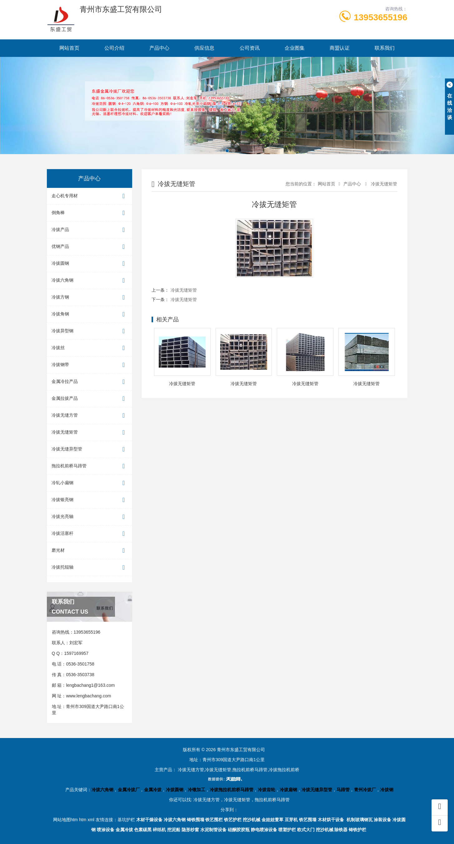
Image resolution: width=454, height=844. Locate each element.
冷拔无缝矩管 (90, 432)
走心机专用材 (90, 196)
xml (90, 819)
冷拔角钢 (90, 314)
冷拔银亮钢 (90, 500)
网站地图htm (65, 819)
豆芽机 (291, 819)
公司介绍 (114, 48)
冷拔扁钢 (288, 789)
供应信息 (204, 48)
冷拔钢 (386, 789)
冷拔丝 (90, 348)
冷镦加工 (196, 789)
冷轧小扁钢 (90, 483)
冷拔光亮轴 (90, 516)
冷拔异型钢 (90, 331)
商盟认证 (340, 48)
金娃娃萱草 (272, 819)
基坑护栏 (126, 819)
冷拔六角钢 (90, 280)
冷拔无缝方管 (90, 415)
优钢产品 (90, 246)
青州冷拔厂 (365, 789)
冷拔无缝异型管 (90, 449)
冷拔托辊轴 (90, 567)
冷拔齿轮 (266, 789)
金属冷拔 (153, 789)
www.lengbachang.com (88, 695)
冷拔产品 (90, 230)
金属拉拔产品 (90, 398)
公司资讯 (250, 48)
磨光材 (90, 550)
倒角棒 (90, 213)
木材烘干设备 (331, 819)
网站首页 (69, 48)
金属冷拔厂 (129, 789)
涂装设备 (382, 819)
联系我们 (385, 48)
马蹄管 (343, 789)
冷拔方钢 (90, 297)
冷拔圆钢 (90, 263)
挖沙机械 (251, 819)
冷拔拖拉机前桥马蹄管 (231, 789)
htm (82, 819)
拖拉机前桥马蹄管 (90, 466)
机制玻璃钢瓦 (360, 819)
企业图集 (295, 48)
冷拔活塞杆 (90, 533)
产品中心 (159, 48)
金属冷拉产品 (90, 381)
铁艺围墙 (308, 819)
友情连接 (104, 819)
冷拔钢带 (90, 365)
